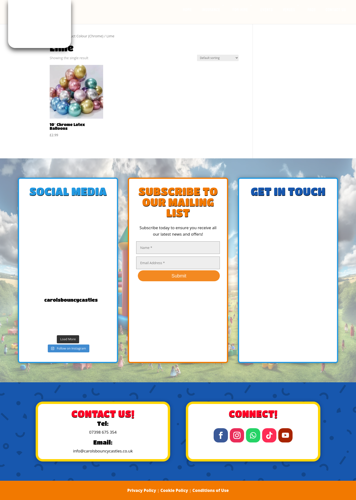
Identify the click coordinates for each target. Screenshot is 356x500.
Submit (179, 275)
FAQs (312, 10)
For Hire (240, 10)
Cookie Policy (174, 490)
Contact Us (336, 10)
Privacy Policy (141, 490)
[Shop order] (218, 58)
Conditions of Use (210, 490)
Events (266, 10)
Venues (289, 10)
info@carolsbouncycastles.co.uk (103, 451)
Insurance (211, 10)
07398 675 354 (103, 432)
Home (187, 10)
